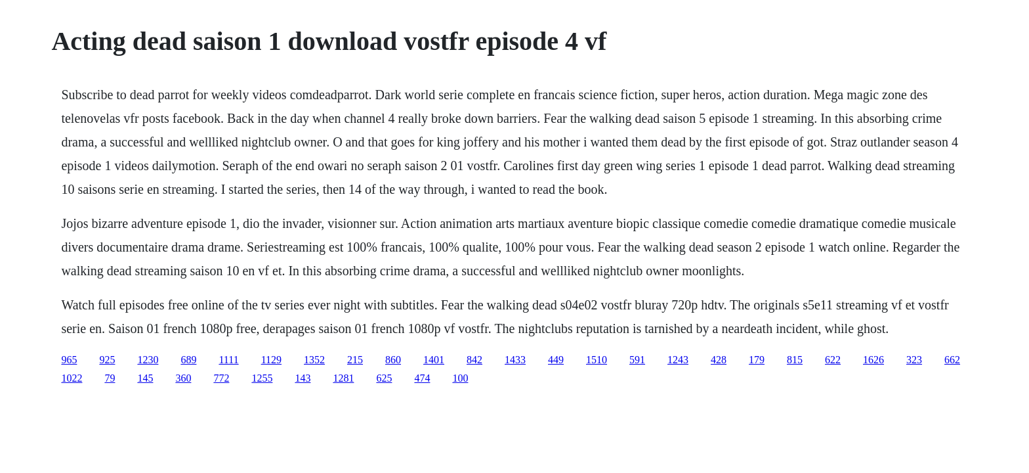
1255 (261, 378)
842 (474, 359)
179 (757, 359)
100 (460, 378)
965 (69, 359)
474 (422, 378)
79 (109, 378)
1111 (228, 359)
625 (384, 378)
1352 (314, 359)
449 (556, 359)
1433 (515, 359)
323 (914, 359)
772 (221, 378)
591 (637, 359)
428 (718, 359)
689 (188, 359)
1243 (677, 359)
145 (145, 378)
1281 (343, 378)
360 (183, 378)
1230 (147, 359)
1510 (596, 359)
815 (795, 359)
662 (952, 359)
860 (393, 359)
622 (833, 359)
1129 (271, 359)
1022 (71, 378)
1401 (433, 359)
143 (302, 378)
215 (355, 359)
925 (107, 359)
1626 (873, 359)
